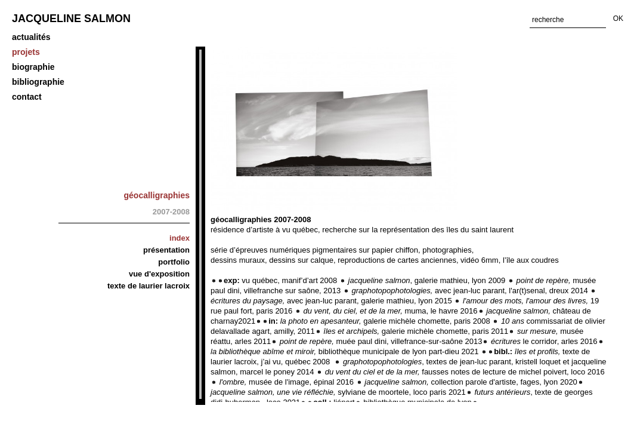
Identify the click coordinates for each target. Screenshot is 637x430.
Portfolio (174, 261)
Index (179, 238)
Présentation (166, 249)
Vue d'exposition (159, 273)
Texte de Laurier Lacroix (148, 285)
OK (618, 18)
